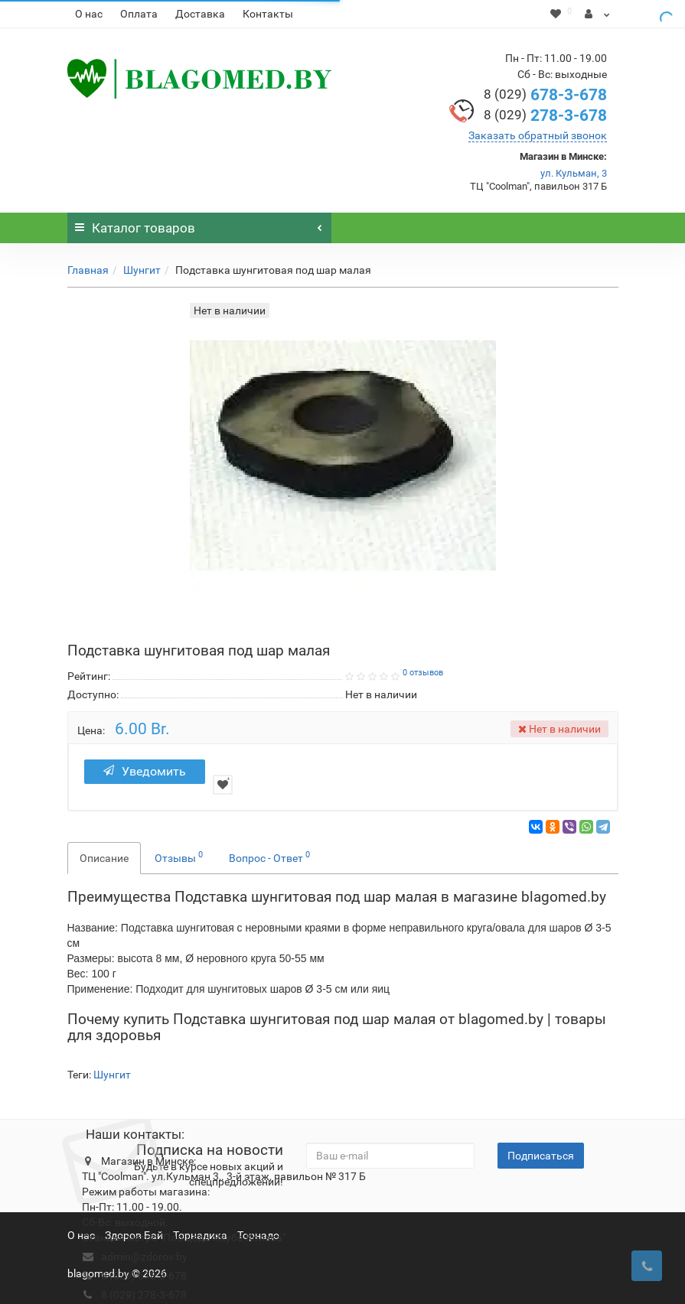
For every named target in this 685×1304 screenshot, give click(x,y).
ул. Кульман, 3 (573, 173)
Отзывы (179, 856)
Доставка (200, 14)
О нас (89, 14)
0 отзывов (423, 673)
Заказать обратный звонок (537, 135)
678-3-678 (545, 95)
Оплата (139, 14)
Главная (88, 270)
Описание (104, 858)
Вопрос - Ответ (269, 856)
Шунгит (142, 270)
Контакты (268, 14)
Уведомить (144, 771)
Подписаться (540, 1156)
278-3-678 (545, 115)
